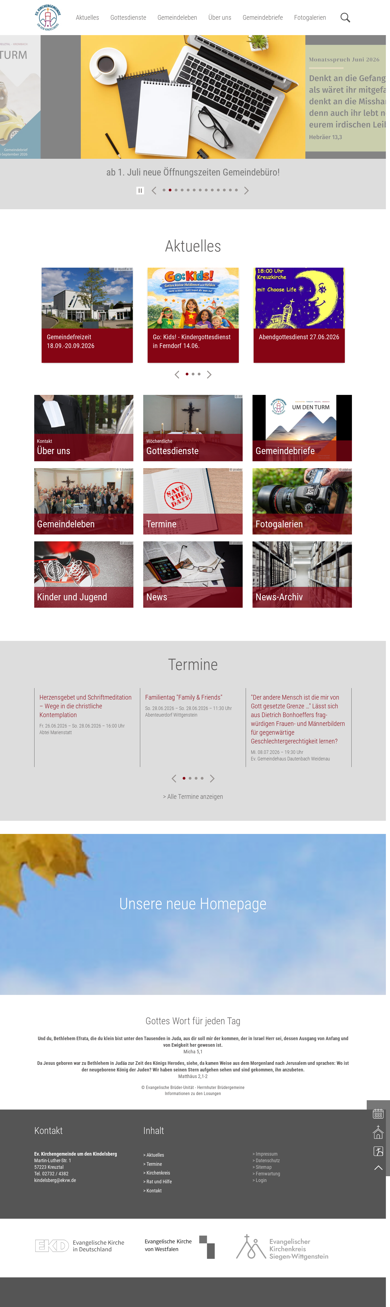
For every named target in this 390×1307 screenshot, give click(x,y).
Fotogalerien (310, 17)
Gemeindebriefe (263, 17)
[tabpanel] (193, 110)
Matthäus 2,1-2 (193, 1076)
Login (261, 1180)
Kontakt (154, 1190)
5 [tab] (188, 190)
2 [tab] (170, 190)
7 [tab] (200, 190)
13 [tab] (236, 190)
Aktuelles (87, 17)
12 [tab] (230, 190)
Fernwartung (268, 1173)
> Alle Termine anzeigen (193, 796)
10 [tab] (218, 190)
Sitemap (264, 1167)
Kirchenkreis (158, 1173)
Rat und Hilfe (159, 1181)
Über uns (219, 17)
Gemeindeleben (177, 17)
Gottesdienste (128, 17)
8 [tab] (206, 190)
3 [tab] (176, 190)
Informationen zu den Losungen (193, 1093)
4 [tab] (182, 190)
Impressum (267, 1154)
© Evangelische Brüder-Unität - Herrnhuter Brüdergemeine (193, 1087)
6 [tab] (194, 190)
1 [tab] (164, 190)
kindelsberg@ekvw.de (55, 1180)
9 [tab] (212, 190)
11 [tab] (224, 190)
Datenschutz (268, 1160)
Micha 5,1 (193, 1051)
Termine (154, 1164)
